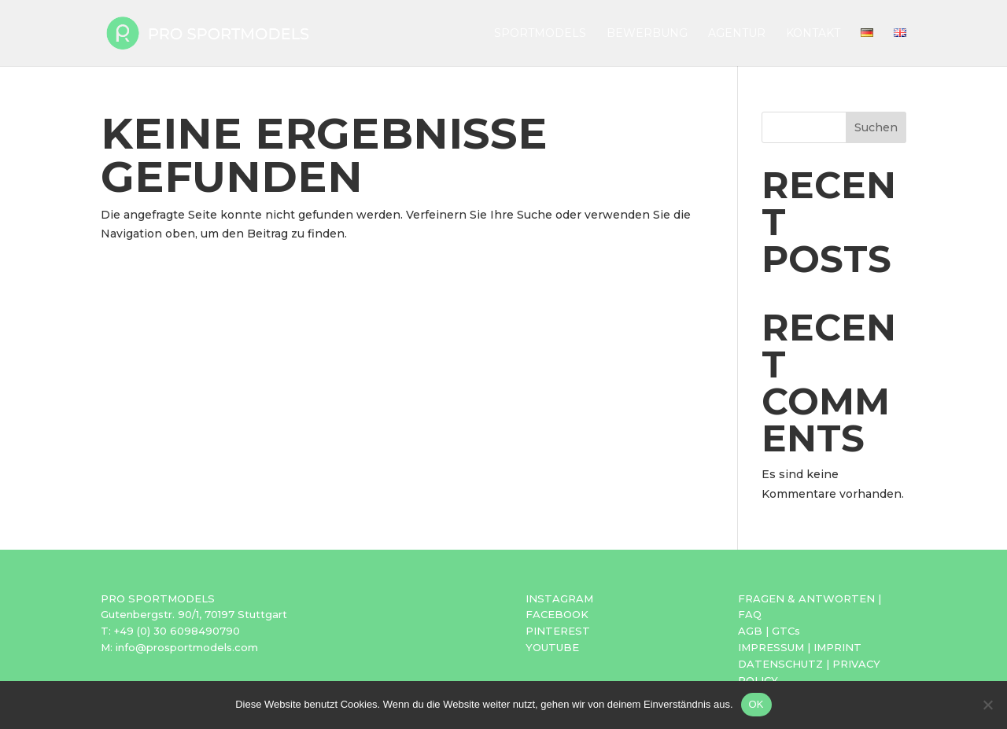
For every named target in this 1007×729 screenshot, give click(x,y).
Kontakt (813, 34)
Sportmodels (540, 34)
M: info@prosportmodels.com (179, 647)
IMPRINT (837, 647)
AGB (750, 630)
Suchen (876, 127)
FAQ (750, 614)
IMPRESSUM (771, 647)
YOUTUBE (552, 647)
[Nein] (987, 704)
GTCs (786, 630)
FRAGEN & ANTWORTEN (806, 598)
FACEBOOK (557, 614)
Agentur (736, 34)
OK (756, 704)
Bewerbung (647, 34)
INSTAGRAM (559, 598)
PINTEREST (558, 630)
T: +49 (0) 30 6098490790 (170, 630)
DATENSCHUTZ (780, 663)
